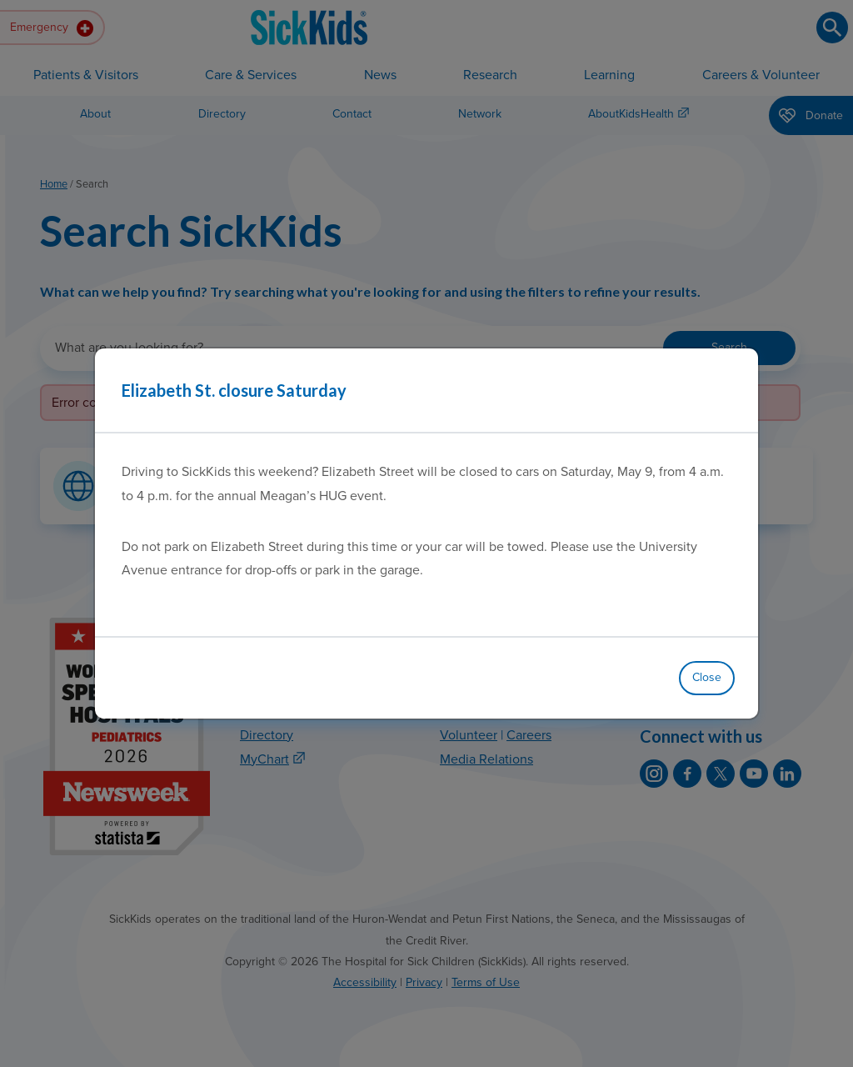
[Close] (725, 390)
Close (706, 677)
